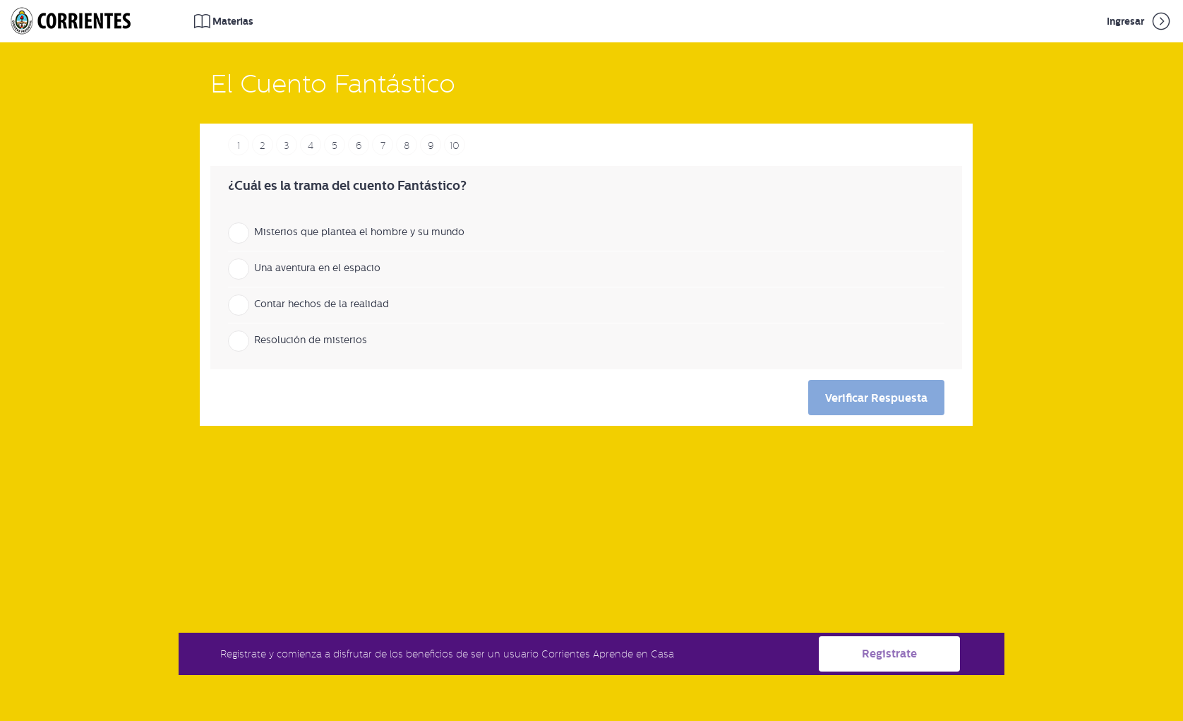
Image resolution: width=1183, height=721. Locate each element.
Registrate (889, 653)
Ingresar (1139, 21)
